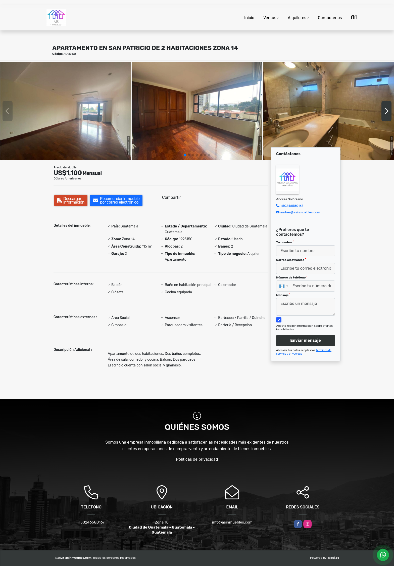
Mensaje (283, 295)
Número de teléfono (291, 277)
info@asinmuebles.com (232, 522)
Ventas (269, 17)
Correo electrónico (291, 260)
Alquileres (297, 17)
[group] (65, 111)
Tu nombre (285, 242)
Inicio (249, 17)
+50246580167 (291, 206)
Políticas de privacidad (197, 459)
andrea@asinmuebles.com (300, 212)
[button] (185, 155)
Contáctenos (330, 17)
